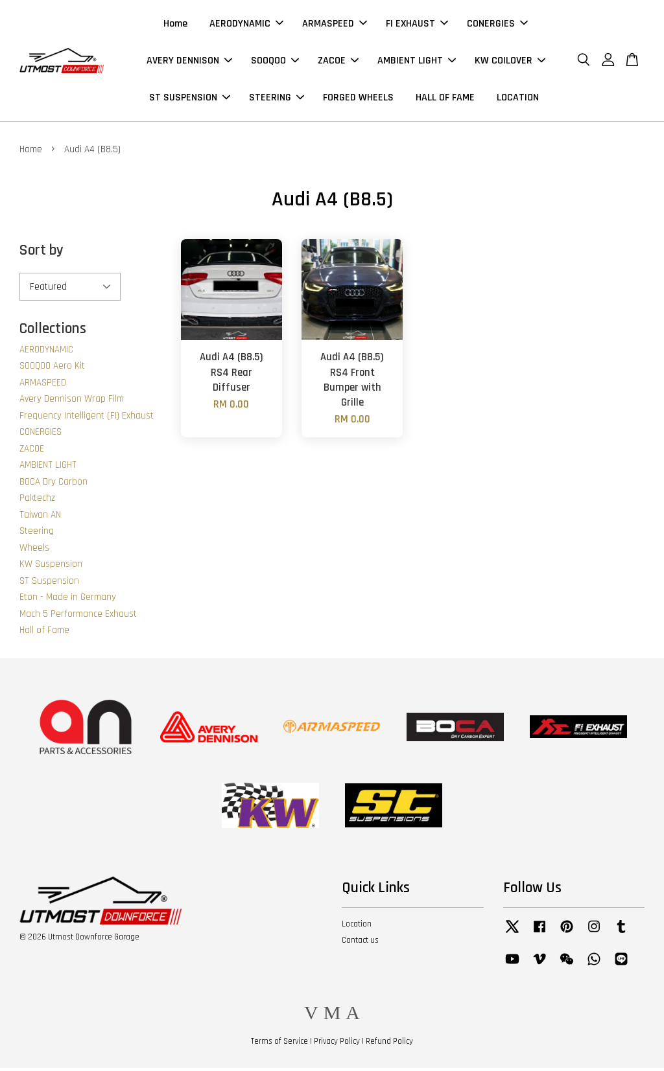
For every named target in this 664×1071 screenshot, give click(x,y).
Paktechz (37, 500)
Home (175, 25)
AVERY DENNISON (189, 62)
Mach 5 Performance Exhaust (78, 616)
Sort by (41, 253)
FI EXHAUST (417, 25)
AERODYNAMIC (246, 25)
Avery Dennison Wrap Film (71, 401)
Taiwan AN (40, 517)
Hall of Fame (44, 633)
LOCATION (518, 99)
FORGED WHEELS (358, 99)
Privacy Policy (337, 1044)
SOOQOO (275, 62)
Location (357, 926)
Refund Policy (389, 1044)
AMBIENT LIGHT (416, 62)
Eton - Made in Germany (67, 599)
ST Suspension (49, 583)
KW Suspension (50, 566)
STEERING (276, 99)
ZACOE (338, 62)
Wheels (34, 550)
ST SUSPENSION (189, 99)
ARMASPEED (334, 25)
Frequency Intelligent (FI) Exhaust (86, 418)
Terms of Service (279, 1044)
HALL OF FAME (445, 99)
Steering (36, 533)
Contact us (360, 943)
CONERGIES (497, 25)
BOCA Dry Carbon (53, 484)
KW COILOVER (510, 62)
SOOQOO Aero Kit (52, 368)
